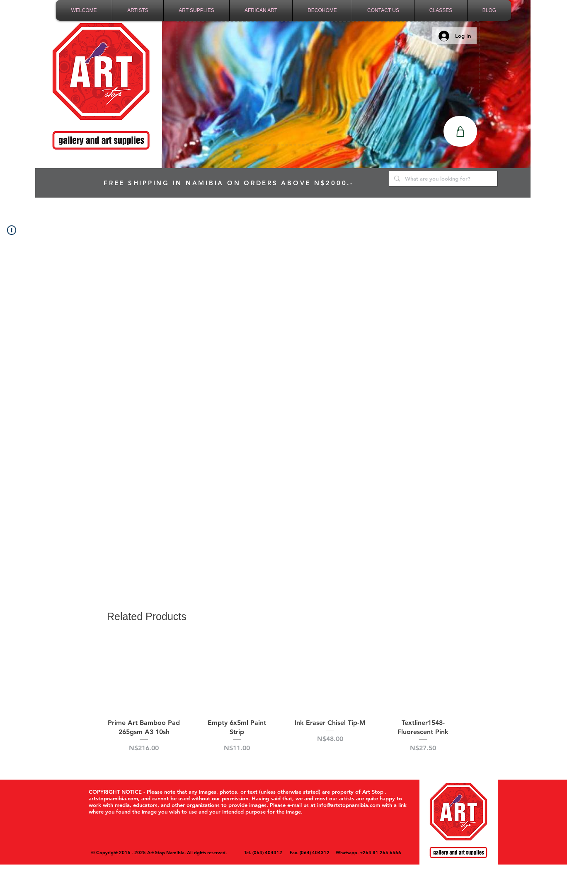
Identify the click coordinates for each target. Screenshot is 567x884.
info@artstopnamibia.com (348, 805)
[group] (283, 700)
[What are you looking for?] (442, 178)
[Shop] (460, 131)
